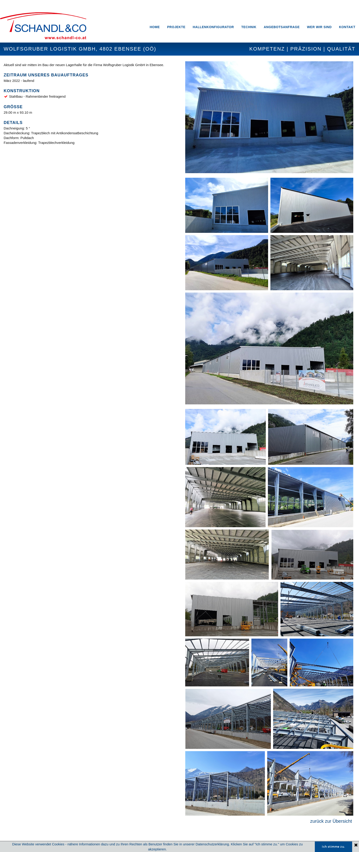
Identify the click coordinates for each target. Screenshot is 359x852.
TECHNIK (248, 27)
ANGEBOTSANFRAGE (282, 27)
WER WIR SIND (319, 27)
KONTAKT (347, 27)
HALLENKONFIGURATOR (213, 27)
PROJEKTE (176, 27)
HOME (155, 27)
